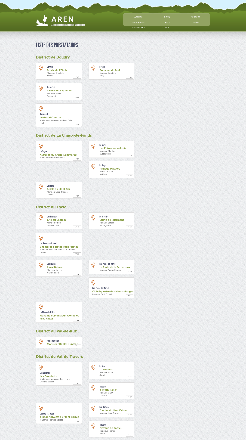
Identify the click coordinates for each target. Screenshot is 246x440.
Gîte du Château (57, 220)
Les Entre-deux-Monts (112, 148)
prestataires (138, 22)
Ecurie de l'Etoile (57, 70)
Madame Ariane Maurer (110, 270)
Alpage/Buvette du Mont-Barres (59, 417)
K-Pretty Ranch (108, 390)
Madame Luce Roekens (110, 413)
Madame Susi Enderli (102, 294)
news (167, 17)
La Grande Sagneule (59, 90)
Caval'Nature (55, 267)
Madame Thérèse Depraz (51, 420)
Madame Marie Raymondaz (52, 157)
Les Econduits (48, 376)
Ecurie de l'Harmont (111, 220)
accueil (138, 17)
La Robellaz (106, 369)
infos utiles (138, 27)
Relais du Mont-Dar (58, 189)
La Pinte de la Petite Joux (114, 267)
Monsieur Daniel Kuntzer (62, 344)
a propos (195, 17)
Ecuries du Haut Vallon (113, 410)
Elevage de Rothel (110, 428)
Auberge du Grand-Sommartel (58, 154)
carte (167, 22)
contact (167, 27)
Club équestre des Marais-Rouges (113, 291)
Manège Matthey (109, 168)
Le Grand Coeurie (50, 117)
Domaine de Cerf (109, 70)
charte (195, 22)
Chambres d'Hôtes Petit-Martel (59, 246)
